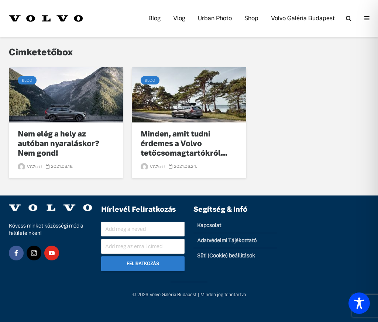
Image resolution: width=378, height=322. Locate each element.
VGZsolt (30, 166)
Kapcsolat (209, 225)
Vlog (179, 18)
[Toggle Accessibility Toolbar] (359, 303)
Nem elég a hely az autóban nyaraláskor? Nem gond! (58, 143)
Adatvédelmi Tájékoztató (227, 240)
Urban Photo (215, 18)
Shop (251, 18)
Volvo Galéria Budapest (303, 18)
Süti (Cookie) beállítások (226, 255)
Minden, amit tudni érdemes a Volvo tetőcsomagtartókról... (184, 143)
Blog (154, 18)
